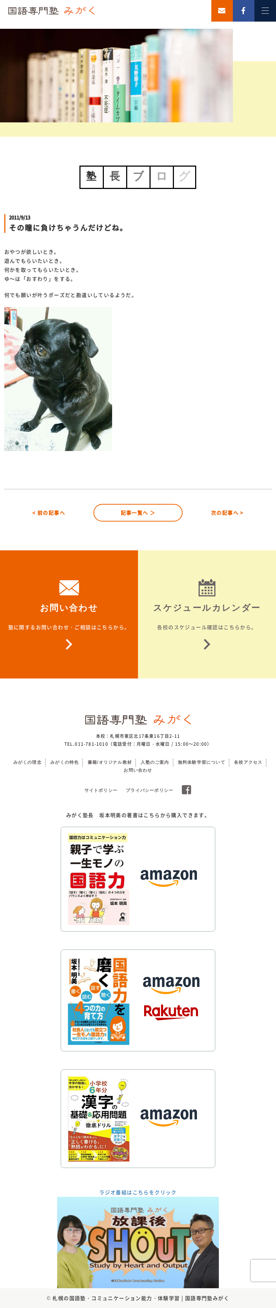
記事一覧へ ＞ (138, 512)
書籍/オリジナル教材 (110, 762)
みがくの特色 (64, 762)
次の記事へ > (227, 512)
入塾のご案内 (155, 762)
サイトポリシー (101, 790)
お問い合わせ (138, 770)
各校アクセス (248, 762)
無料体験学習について (201, 762)
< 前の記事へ (48, 512)
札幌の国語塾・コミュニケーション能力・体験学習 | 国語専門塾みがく (140, 1298)
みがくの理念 (27, 762)
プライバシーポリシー (149, 790)
